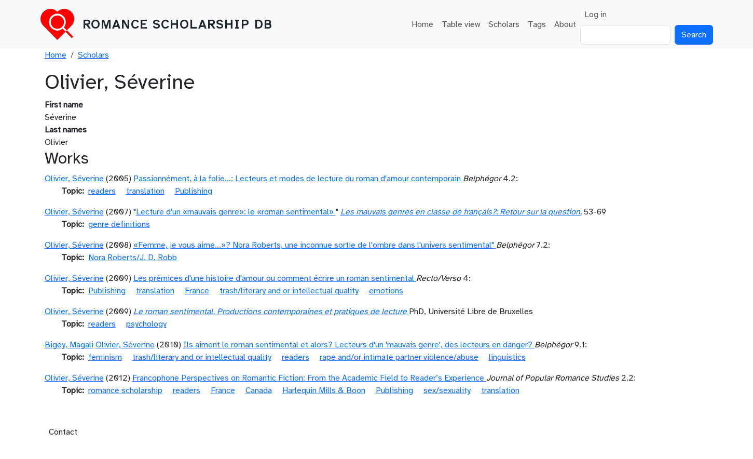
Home (422, 24)
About (565, 24)
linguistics (507, 357)
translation (145, 191)
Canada (258, 390)
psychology (146, 324)
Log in (595, 14)
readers (102, 191)
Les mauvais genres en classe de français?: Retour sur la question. (461, 212)
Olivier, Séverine (74, 178)
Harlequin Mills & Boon (323, 390)
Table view (461, 24)
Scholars (503, 24)
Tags (537, 24)
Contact (63, 432)
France (197, 291)
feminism (105, 357)
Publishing (193, 191)
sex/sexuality (447, 390)
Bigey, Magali (69, 345)
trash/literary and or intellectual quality (289, 291)
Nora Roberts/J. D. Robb (132, 257)
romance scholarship (125, 390)
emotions (386, 291)
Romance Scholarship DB (177, 24)
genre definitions (119, 224)
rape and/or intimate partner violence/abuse (399, 357)
